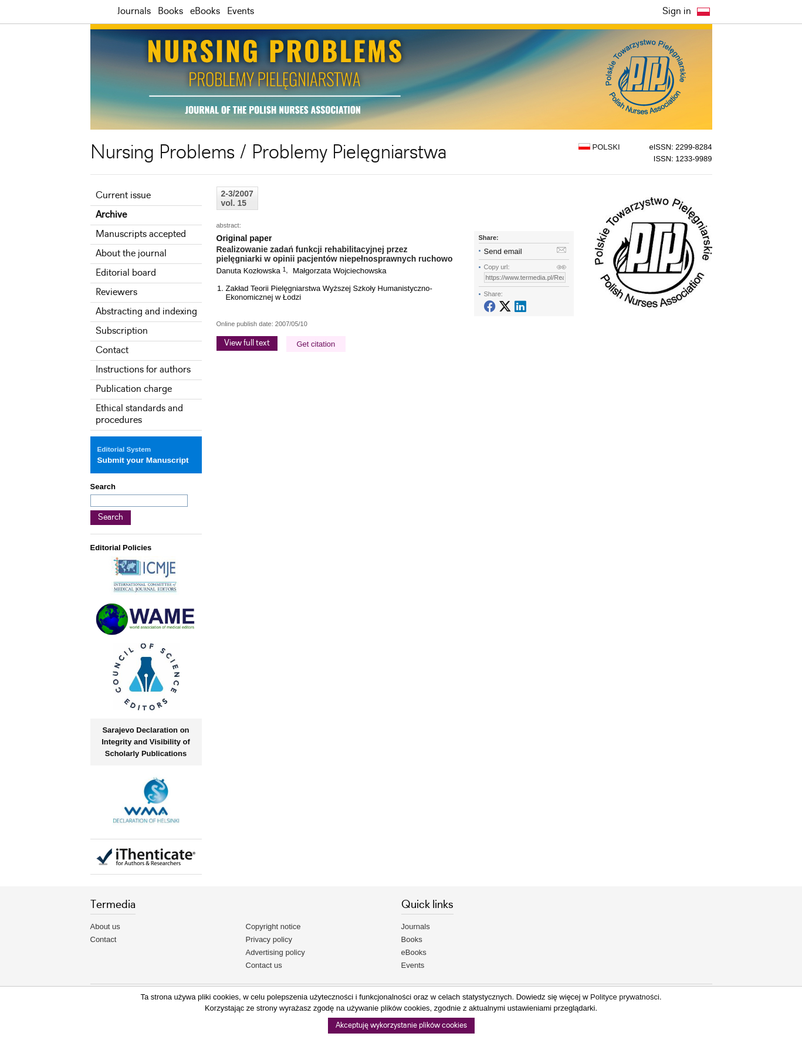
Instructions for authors (143, 370)
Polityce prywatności (624, 996)
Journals (134, 11)
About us (105, 926)
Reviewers (116, 292)
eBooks (205, 11)
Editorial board (126, 273)
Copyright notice (273, 926)
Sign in (676, 11)
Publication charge (134, 389)
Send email (503, 251)
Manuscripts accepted (141, 234)
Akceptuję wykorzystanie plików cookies (401, 1025)
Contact (112, 350)
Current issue (123, 196)
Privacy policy (269, 939)
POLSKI (599, 147)
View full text (247, 343)
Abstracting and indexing (146, 312)
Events (240, 11)
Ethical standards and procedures (139, 414)
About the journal (131, 254)
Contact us (264, 965)
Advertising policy (275, 952)
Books (170, 11)
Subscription (122, 331)
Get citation (316, 344)
